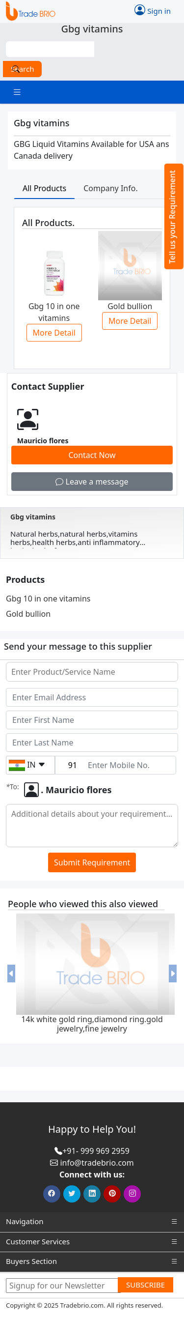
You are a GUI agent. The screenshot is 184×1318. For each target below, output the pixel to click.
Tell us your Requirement (172, 217)
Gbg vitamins (32, 516)
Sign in (152, 9)
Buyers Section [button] (92, 1261)
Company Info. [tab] (110, 188)
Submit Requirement (92, 862)
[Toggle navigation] (17, 92)
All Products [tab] (44, 188)
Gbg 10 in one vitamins (48, 598)
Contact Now (91, 455)
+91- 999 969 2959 (96, 1151)
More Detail (54, 332)
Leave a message (91, 481)
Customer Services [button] (92, 1241)
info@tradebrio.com (96, 1162)
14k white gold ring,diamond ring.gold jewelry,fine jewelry (92, 1024)
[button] (11, 974)
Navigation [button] (92, 1221)
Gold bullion (28, 613)
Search (22, 69)
